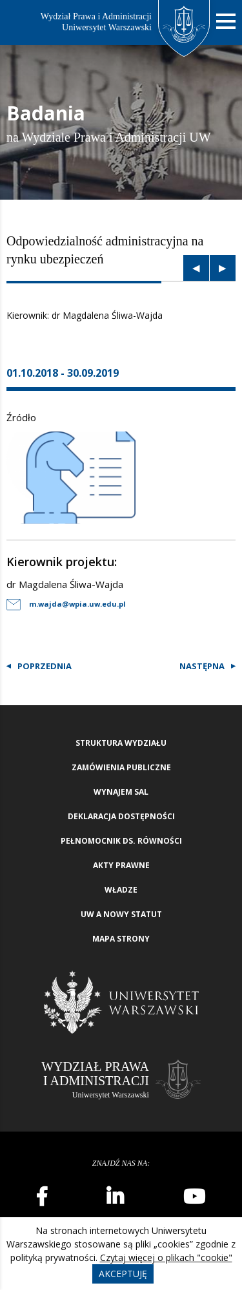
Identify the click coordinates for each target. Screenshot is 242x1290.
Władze (121, 889)
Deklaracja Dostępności (121, 816)
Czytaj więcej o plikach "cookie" (166, 1257)
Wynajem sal (121, 791)
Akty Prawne (121, 865)
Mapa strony (121, 938)
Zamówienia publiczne (121, 767)
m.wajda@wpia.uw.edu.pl (66, 604)
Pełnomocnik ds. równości (121, 840)
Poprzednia (44, 666)
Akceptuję (123, 1273)
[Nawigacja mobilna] (226, 21)
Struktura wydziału (121, 742)
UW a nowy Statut (121, 914)
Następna (202, 666)
